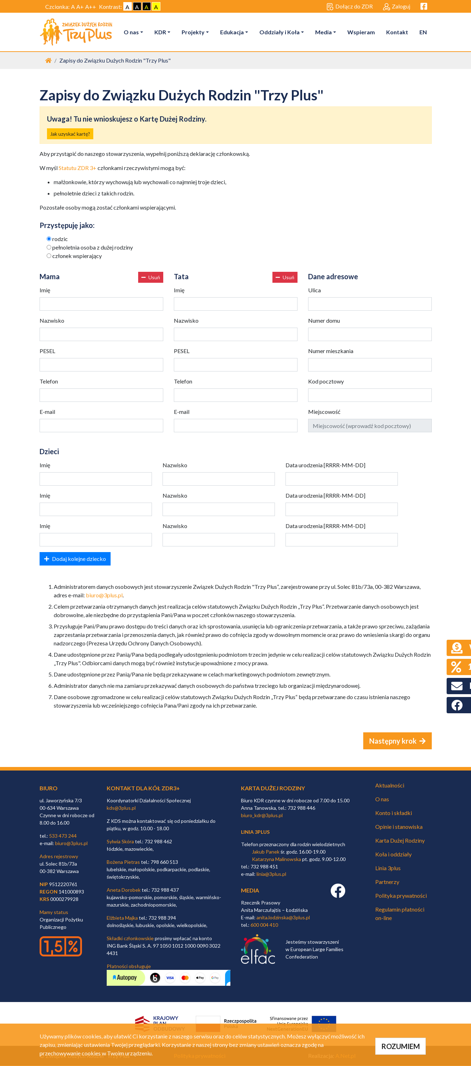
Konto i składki (393, 813)
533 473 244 (63, 836)
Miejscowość (324, 412)
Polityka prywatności (401, 895)
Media (324, 32)
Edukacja (233, 32)
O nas (132, 32)
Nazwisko (52, 320)
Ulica (314, 290)
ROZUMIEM (400, 1046)
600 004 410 (264, 925)
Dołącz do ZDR (349, 7)
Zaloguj (396, 7)
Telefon (49, 381)
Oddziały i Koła (280, 32)
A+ (80, 6)
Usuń (150, 278)
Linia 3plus (388, 868)
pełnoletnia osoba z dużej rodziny (92, 247)
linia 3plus (255, 832)
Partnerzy (387, 882)
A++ (90, 6)
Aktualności (389, 785)
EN (424, 32)
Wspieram (362, 32)
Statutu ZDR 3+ (77, 168)
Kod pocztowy (326, 381)
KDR (161, 32)
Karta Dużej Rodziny (400, 840)
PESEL (47, 351)
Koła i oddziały (393, 854)
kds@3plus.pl (121, 808)
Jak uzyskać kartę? (70, 134)
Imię (45, 290)
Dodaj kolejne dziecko (75, 559)
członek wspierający (77, 256)
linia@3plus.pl (271, 874)
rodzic (60, 239)
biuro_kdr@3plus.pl (262, 816)
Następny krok (397, 741)
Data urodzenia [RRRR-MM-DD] (325, 465)
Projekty (193, 32)
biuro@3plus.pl (104, 595)
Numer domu (324, 320)
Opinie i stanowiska (399, 827)
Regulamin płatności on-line (399, 913)
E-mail (47, 412)
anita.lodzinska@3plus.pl (283, 918)
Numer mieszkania (330, 351)
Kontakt (398, 32)
